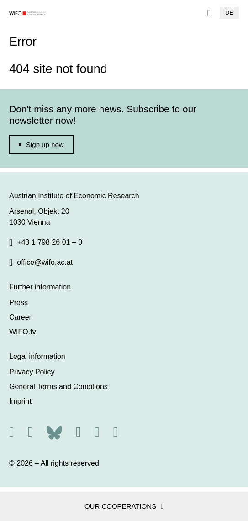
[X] (30, 431)
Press (18, 302)
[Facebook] (78, 431)
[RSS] (11, 431)
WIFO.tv (22, 332)
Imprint (20, 401)
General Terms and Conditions (58, 386)
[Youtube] (115, 431)
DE (229, 12)
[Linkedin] (97, 431)
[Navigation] (209, 12)
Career (20, 317)
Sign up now (45, 144)
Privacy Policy (32, 372)
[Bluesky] (54, 431)
